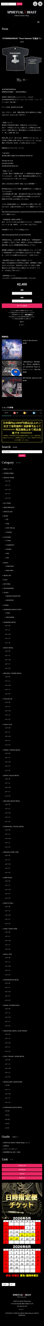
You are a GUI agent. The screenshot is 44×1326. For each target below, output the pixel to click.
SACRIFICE (10, 600)
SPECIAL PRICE (9, 477)
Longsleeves (10, 545)
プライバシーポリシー (10, 1149)
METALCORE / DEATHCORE (13, 1082)
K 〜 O (8, 489)
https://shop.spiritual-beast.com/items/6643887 (16, 235)
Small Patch (10, 566)
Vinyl (7, 523)
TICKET (6, 592)
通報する (22, 321)
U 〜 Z (8, 498)
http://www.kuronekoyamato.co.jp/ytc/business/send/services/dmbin (23, 212)
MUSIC (6, 516)
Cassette (9, 532)
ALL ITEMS (7, 503)
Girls (7, 553)
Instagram (22, 1170)
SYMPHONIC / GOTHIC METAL (14, 826)
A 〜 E (8, 481)
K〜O (8, 1119)
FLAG (5, 580)
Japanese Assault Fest (13, 596)
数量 (22, 297)
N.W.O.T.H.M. (8, 724)
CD (7, 519)
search (19, 4)
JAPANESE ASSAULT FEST (12, 609)
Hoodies (8, 549)
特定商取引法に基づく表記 (11, 1152)
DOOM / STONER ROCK (12, 1005)
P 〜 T (8, 494)
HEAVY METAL (8, 648)
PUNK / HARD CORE (10, 929)
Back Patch (9, 570)
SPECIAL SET (8, 511)
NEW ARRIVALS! (9, 507)
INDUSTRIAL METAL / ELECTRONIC (15, 1031)
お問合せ (6, 1146)
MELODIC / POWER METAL (13, 673)
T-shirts (8, 540)
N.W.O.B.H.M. (8, 699)
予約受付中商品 (9, 473)
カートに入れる (22, 305)
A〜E (7, 1085)
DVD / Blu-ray (10, 528)
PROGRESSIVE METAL (11, 980)
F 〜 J (8, 485)
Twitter (22, 1174)
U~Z (7, 1128)
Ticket (8, 613)
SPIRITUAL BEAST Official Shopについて (16, 1142)
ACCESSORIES (9, 588)
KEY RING (7, 584)
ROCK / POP (8, 954)
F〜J (7, 1115)
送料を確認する (29, 314)
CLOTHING (7, 537)
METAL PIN (7, 575)
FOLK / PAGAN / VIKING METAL (14, 1056)
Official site (22, 1166)
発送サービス (8, 469)
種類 (22, 290)
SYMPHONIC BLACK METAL (13, 1107)
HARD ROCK (8, 877)
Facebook (22, 1178)
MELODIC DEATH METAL (12, 801)
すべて (6, 413)
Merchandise (10, 617)
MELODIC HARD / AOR (11, 852)
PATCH (6, 563)
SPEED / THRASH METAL (12, 750)
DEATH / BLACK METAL (11, 775)
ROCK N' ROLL (9, 903)
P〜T (7, 1123)
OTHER (6, 605)
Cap (7, 557)
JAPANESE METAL (10, 622)
